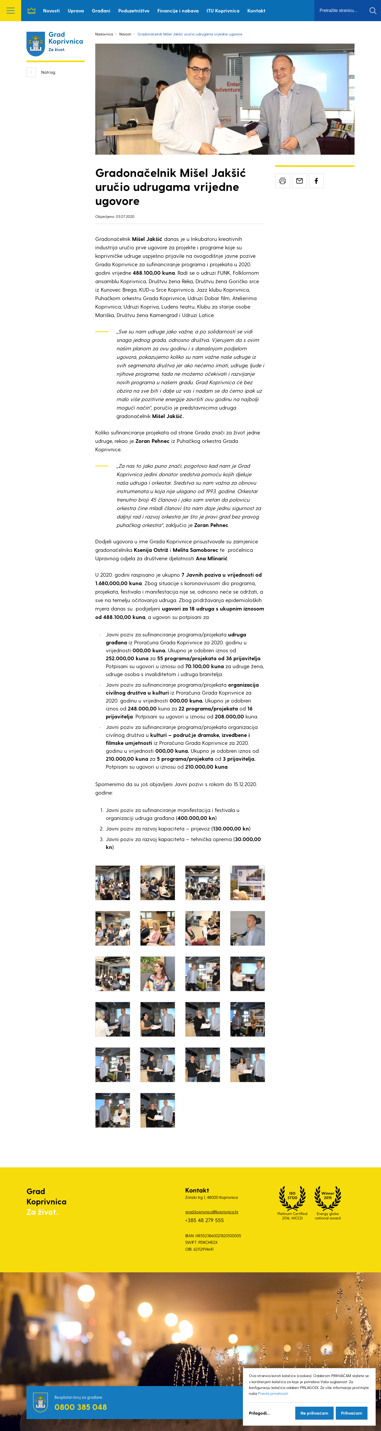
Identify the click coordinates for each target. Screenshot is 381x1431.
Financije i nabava (178, 10)
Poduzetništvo (133, 10)
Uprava (76, 10)
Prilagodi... (259, 1412)
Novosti (51, 10)
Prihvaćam (351, 1412)
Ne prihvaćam (314, 1412)
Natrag (48, 72)
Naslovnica (31, 10)
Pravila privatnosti (273, 1393)
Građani (101, 10)
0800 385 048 (81, 1406)
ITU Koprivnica (223, 10)
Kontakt (256, 10)
